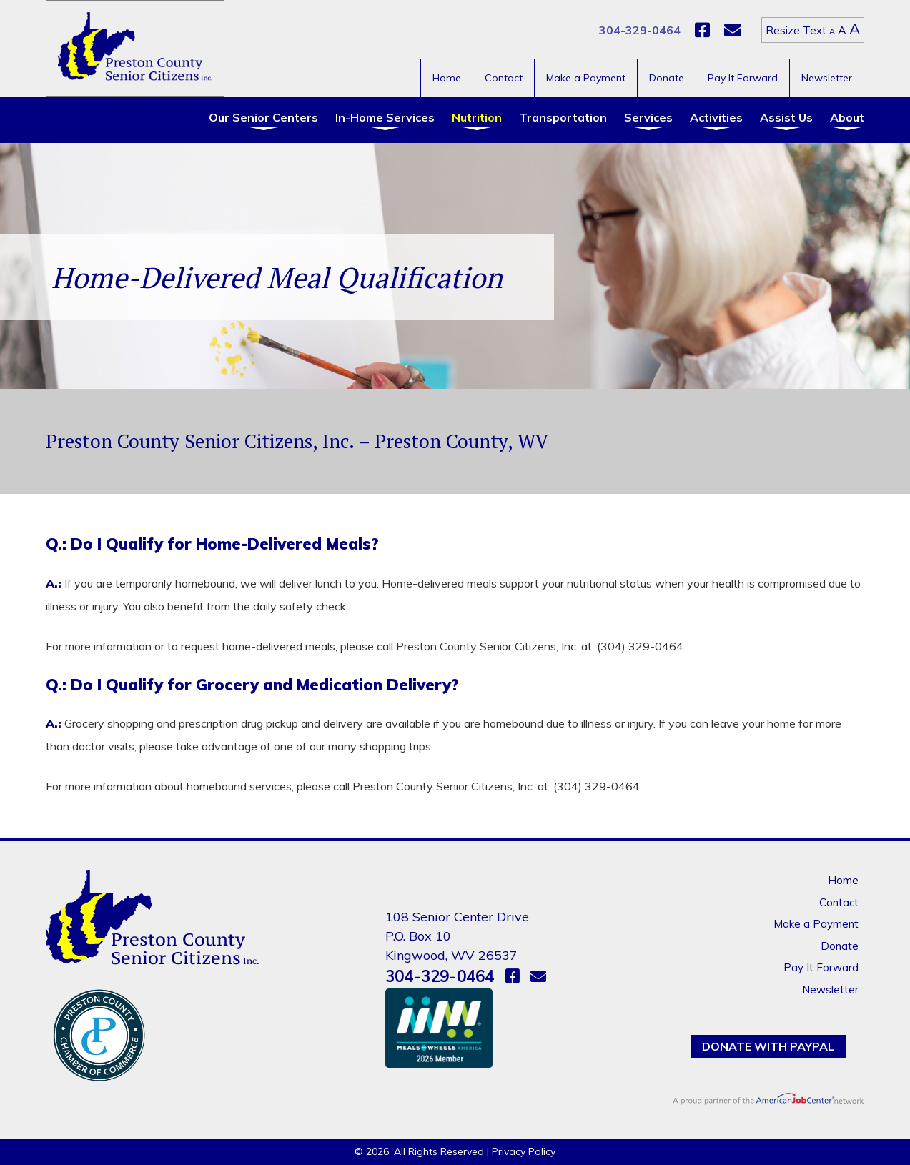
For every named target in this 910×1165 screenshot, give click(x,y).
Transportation (563, 117)
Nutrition (477, 117)
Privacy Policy (523, 1151)
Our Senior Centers (263, 117)
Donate (666, 77)
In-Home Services (385, 117)
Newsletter (826, 77)
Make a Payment (585, 77)
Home (446, 77)
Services (648, 117)
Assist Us (786, 117)
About (847, 117)
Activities (716, 117)
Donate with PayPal (768, 1046)
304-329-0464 (640, 30)
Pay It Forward (743, 77)
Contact (504, 77)
